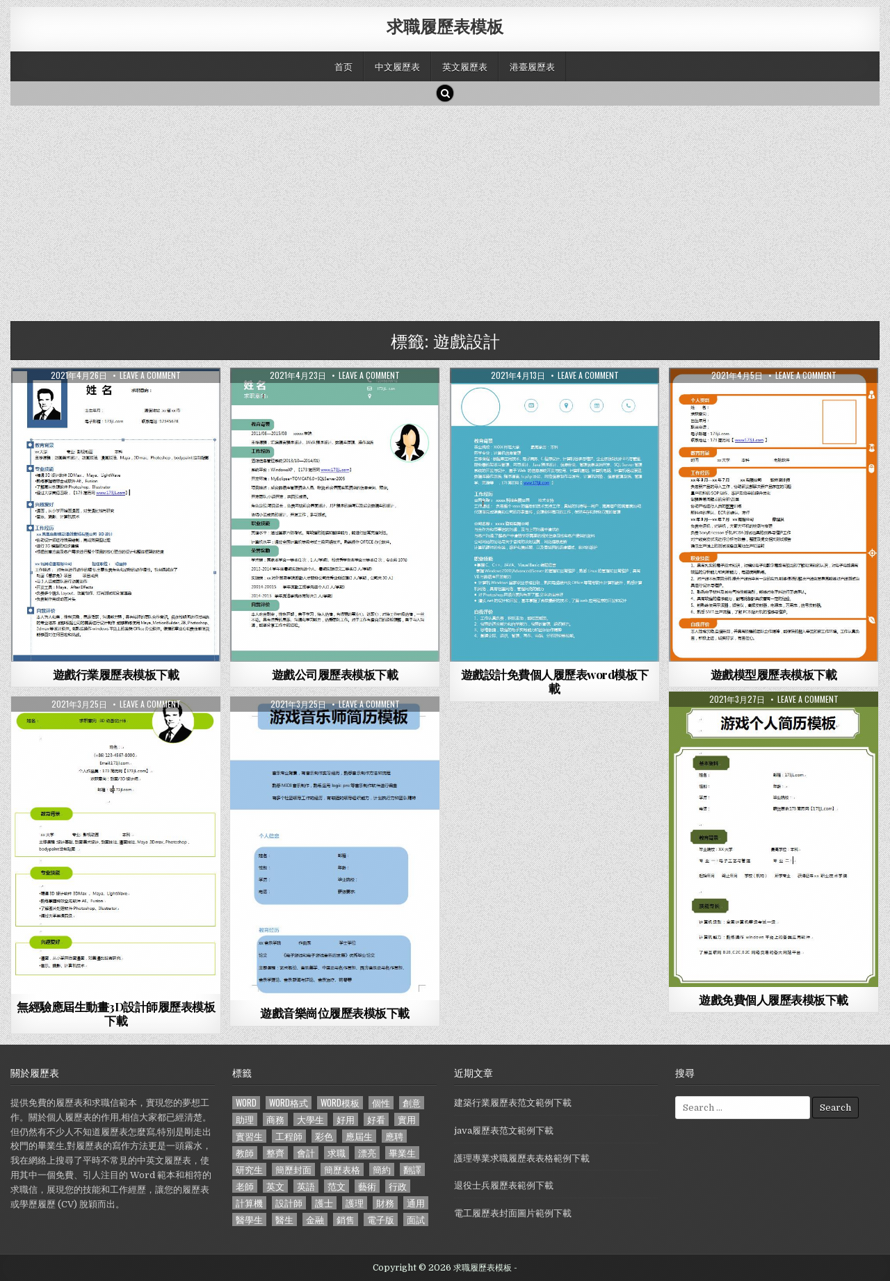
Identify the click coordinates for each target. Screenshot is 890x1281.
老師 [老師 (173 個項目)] (245, 1186)
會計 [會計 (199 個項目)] (306, 1152)
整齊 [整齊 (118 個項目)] (275, 1152)
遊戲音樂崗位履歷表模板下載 (335, 1012)
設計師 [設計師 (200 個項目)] (288, 1202)
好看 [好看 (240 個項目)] (376, 1119)
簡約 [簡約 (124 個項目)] (382, 1169)
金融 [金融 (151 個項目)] (315, 1219)
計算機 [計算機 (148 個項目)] (249, 1202)
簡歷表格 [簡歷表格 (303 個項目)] (342, 1169)
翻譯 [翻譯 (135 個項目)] (412, 1169)
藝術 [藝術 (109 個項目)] (367, 1186)
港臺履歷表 (532, 66)
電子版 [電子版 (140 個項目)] (380, 1219)
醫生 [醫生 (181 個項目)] (284, 1219)
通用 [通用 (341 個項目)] (416, 1202)
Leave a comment (150, 375)
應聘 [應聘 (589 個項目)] (394, 1136)
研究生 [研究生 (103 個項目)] (249, 1169)
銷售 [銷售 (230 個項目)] (346, 1219)
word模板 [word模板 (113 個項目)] (340, 1102)
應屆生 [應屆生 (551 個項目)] (359, 1136)
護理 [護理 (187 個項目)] (355, 1202)
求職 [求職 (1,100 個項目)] (336, 1152)
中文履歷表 (397, 66)
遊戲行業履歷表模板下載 (116, 674)
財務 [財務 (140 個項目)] (385, 1202)
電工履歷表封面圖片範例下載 (513, 1213)
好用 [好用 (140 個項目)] (346, 1119)
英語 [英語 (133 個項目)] (306, 1186)
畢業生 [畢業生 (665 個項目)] (402, 1152)
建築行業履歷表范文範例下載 (513, 1103)
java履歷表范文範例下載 (503, 1130)
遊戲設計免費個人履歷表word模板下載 (555, 681)
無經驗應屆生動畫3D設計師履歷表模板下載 (116, 1013)
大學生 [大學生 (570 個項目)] (310, 1119)
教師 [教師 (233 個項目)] (245, 1152)
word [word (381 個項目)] (246, 1102)
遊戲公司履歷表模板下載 (335, 674)
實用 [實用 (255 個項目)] (407, 1119)
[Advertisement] (427, 210)
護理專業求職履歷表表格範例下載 (522, 1158)
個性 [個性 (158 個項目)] (381, 1102)
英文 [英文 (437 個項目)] (275, 1186)
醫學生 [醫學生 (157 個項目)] (249, 1219)
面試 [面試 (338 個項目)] (416, 1219)
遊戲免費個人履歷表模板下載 (773, 999)
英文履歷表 (464, 66)
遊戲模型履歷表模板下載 (774, 674)
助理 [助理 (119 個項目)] (245, 1119)
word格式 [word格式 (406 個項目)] (288, 1102)
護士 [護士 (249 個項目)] (324, 1202)
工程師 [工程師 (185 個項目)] (288, 1136)
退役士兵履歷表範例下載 (503, 1185)
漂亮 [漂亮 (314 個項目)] (367, 1152)
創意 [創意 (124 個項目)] (412, 1102)
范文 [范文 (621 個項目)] (336, 1186)
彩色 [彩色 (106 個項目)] (324, 1136)
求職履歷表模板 (445, 26)
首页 (343, 66)
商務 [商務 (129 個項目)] (275, 1119)
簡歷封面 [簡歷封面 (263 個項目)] (293, 1169)
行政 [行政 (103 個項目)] (398, 1186)
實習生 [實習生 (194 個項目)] (249, 1136)
